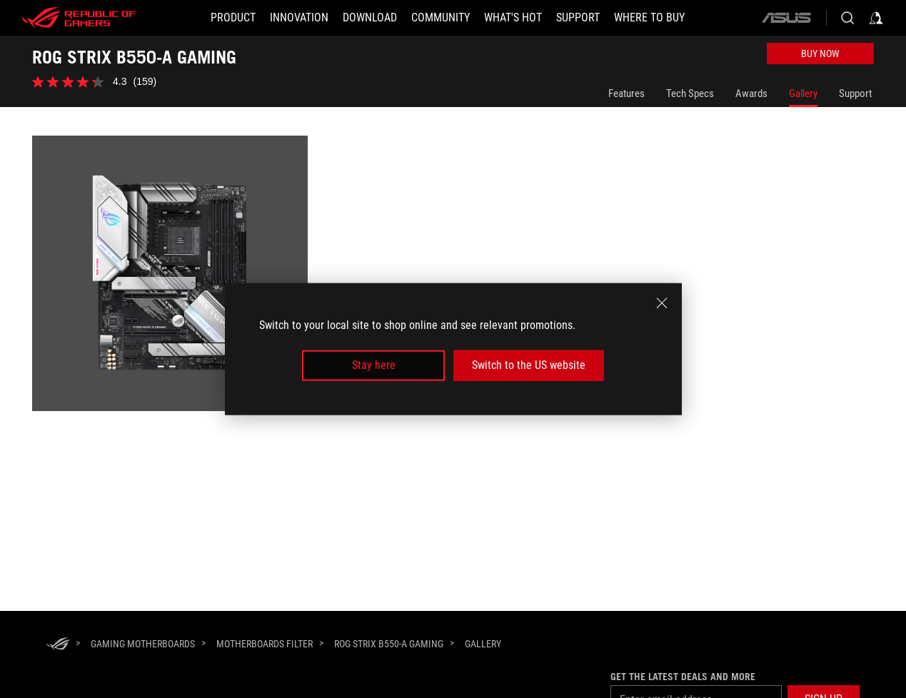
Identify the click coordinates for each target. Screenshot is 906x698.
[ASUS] (786, 18)
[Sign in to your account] (876, 18)
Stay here (374, 365)
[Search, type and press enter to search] (847, 18)
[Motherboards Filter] (264, 643)
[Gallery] (483, 644)
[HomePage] (57, 644)
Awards (751, 93)
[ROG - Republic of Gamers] (78, 18)
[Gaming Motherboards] (143, 643)
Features (626, 93)
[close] (661, 303)
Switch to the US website (528, 365)
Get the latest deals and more (682, 676)
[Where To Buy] (649, 18)
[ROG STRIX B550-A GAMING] (388, 643)
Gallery (803, 93)
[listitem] (172, 276)
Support (855, 93)
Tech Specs (690, 93)
